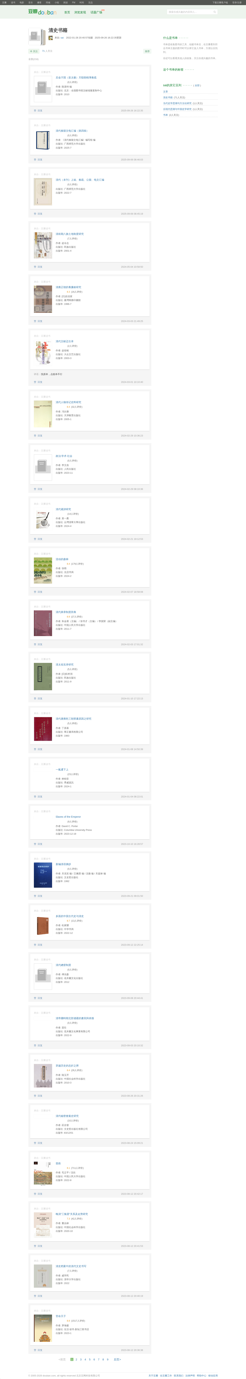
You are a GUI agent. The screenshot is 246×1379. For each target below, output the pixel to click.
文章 (165, 91)
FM (73, 2)
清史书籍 (168, 97)
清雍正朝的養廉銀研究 (68, 287)
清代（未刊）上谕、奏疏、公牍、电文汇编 (80, 179)
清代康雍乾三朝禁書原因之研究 (73, 718)
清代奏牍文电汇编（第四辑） (72, 130)
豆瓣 (4, 2)
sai (62, 37)
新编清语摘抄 (63, 864)
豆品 (90, 2)
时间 (82, 2)
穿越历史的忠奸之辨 (67, 1065)
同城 (48, 2)
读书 (13, 2)
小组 (57, 2)
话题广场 (96, 12)
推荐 (147, 51)
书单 (165, 115)
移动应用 (213, 1375)
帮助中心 (201, 1375)
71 (43, 51)
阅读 (65, 2)
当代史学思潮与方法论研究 (177, 103)
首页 (67, 12)
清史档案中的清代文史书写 (71, 1266)
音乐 (30, 2)
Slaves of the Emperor (68, 816)
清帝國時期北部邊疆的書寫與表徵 (75, 1018)
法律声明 (190, 1375)
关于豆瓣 (153, 1375)
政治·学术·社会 (64, 456)
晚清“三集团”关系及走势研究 (72, 1214)
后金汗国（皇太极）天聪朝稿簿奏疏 (76, 77)
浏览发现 (80, 12)
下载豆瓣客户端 (220, 2)
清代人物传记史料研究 (68, 402)
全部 (33, 59)
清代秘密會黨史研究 (67, 1115)
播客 (39, 2)
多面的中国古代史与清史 (70, 916)
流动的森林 (62, 559)
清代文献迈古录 (65, 341)
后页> (117, 1359)
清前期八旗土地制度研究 (70, 233)
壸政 (58, 1163)
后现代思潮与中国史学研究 (177, 109)
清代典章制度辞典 (66, 612)
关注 (35, 51)
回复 (40, 110)
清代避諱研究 (63, 509)
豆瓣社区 (45, 12)
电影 (22, 2)
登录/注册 (237, 2)
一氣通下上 (62, 769)
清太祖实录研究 (65, 664)
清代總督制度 (63, 965)
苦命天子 (61, 1316)
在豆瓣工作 (166, 1375)
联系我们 (178, 1375)
